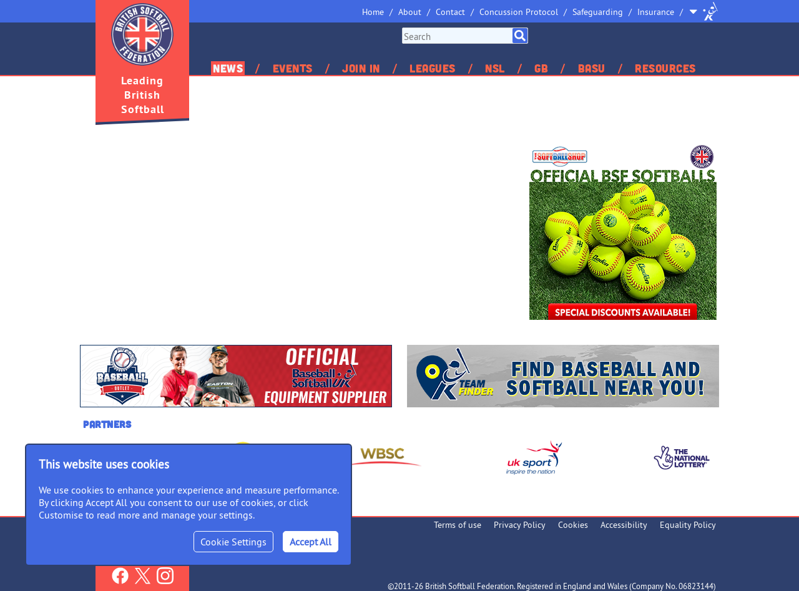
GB (541, 68)
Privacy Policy (520, 524)
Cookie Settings (233, 541)
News (228, 68)
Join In (361, 68)
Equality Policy (688, 524)
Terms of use (457, 524)
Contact (450, 11)
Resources (665, 68)
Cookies (573, 524)
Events (293, 68)
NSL (495, 68)
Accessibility (623, 524)
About (409, 11)
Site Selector (703, 11)
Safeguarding (597, 11)
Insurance (655, 11)
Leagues (432, 68)
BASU (591, 68)
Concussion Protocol (518, 11)
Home (373, 11)
